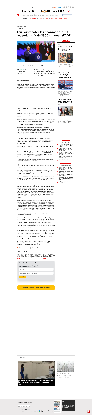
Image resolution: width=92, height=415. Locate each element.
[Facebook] (68, 7)
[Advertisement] (36, 337)
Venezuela (46, 18)
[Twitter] (18, 69)
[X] (66, 7)
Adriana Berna (22, 71)
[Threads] (64, 7)
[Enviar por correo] (25, 69)
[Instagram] (71, 7)
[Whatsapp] (21, 69)
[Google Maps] (39, 411)
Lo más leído (66, 142)
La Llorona (41, 18)
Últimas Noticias (33, 18)
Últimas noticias (65, 165)
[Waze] (42, 411)
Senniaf (60, 18)
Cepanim (65, 18)
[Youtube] (73, 7)
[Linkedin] (23, 69)
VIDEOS (66, 40)
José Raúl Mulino (53, 18)
